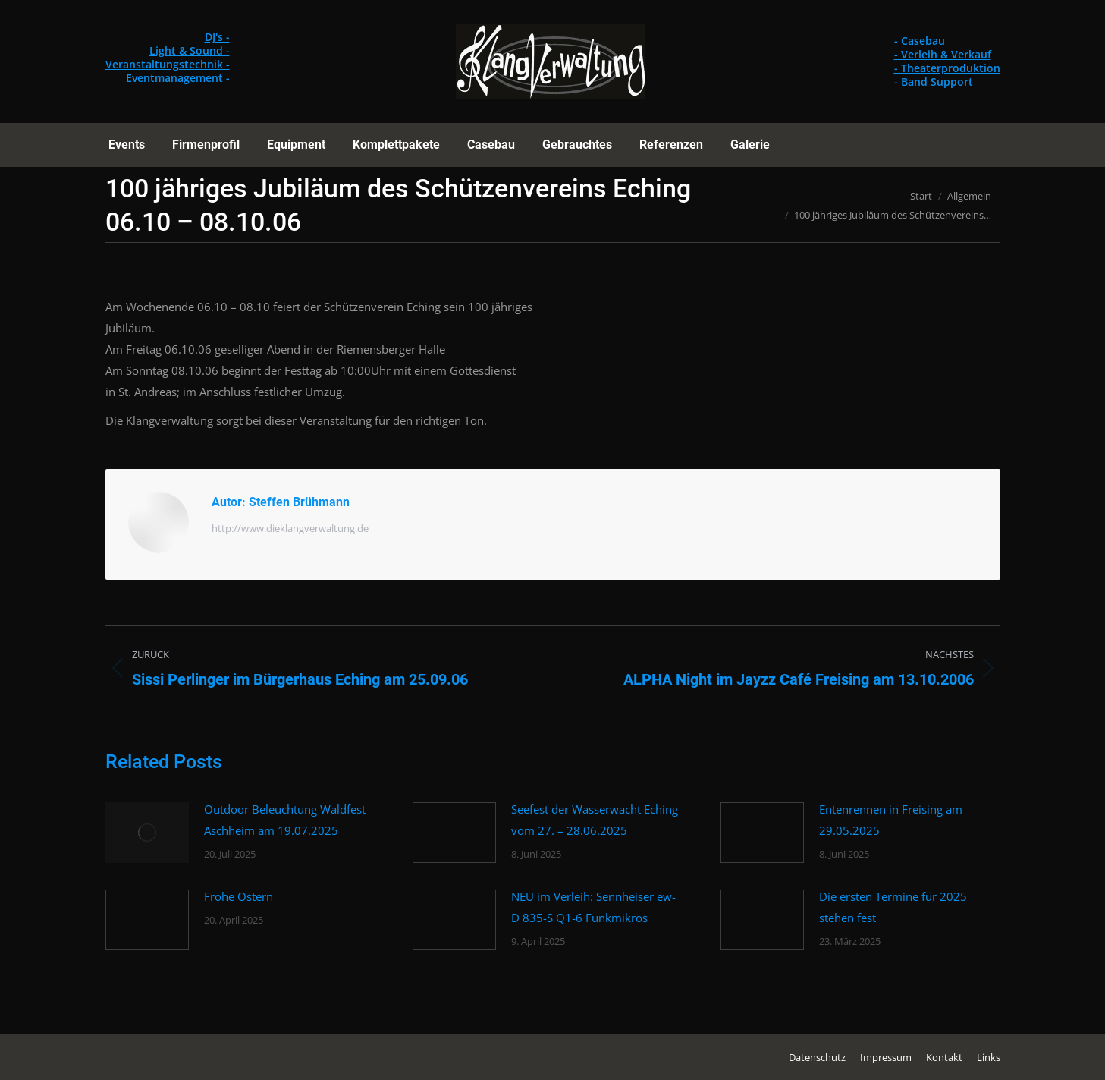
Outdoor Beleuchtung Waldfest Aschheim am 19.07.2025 (285, 819)
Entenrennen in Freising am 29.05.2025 (890, 819)
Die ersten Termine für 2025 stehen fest (893, 907)
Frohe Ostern (238, 896)
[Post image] (147, 832)
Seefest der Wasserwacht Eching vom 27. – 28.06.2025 (594, 819)
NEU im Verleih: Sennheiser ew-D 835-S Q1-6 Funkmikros (593, 907)
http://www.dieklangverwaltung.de (290, 528)
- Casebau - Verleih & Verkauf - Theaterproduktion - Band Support (947, 61)
